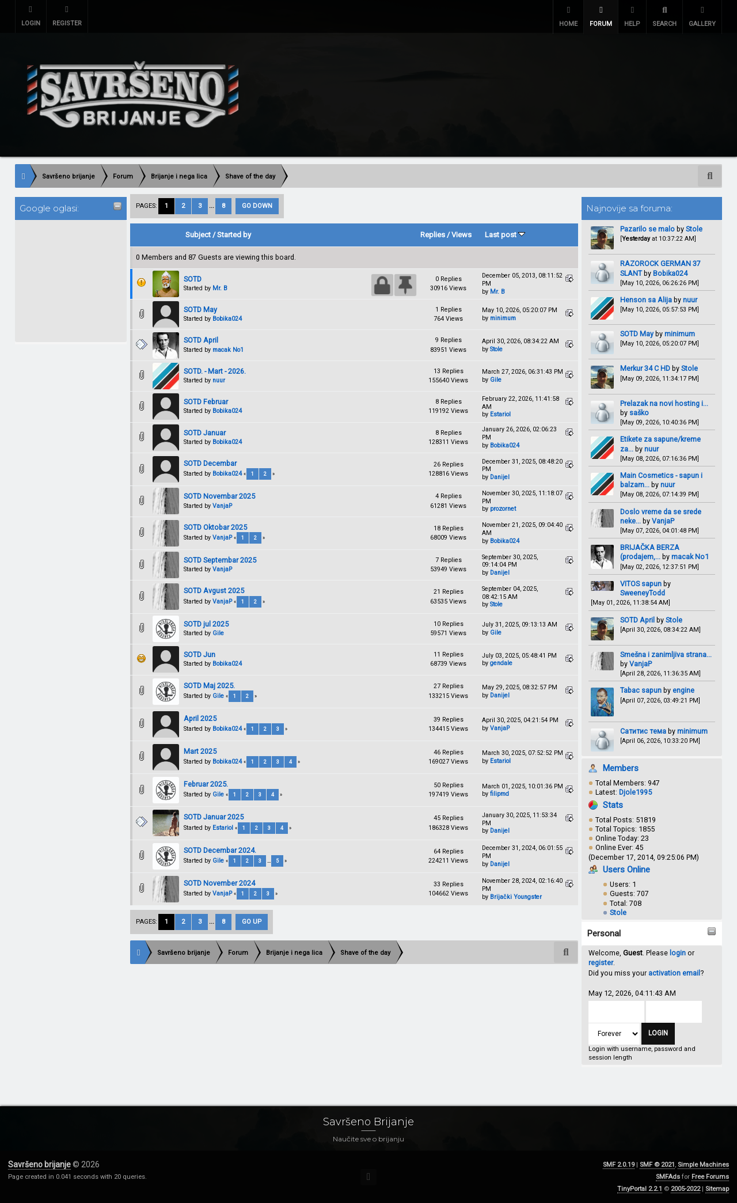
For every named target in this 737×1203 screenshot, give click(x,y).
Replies (432, 234)
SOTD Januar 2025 (214, 817)
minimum (679, 333)
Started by (234, 234)
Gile (496, 380)
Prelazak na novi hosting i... (664, 403)
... (212, 206)
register (600, 962)
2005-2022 (685, 1189)
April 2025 (200, 718)
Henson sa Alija (646, 299)
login (678, 952)
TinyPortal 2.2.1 (639, 1189)
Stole (694, 229)
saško (639, 412)
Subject (198, 234)
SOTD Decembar (210, 463)
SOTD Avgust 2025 (214, 590)
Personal (604, 933)
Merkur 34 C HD (646, 368)
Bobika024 (670, 272)
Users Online (626, 869)
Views (461, 234)
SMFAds (668, 1177)
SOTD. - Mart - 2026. (215, 371)
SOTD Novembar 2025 (219, 496)
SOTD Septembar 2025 (220, 560)
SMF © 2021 (657, 1164)
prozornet (503, 509)
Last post (505, 234)
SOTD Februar (206, 401)
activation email (674, 973)
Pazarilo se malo (647, 229)
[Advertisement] (65, 279)
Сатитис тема (643, 730)
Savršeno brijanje (39, 1164)
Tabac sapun (641, 690)
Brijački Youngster (516, 897)
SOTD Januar (205, 432)
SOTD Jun (199, 654)
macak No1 (690, 556)
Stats (613, 804)
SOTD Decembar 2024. (220, 849)
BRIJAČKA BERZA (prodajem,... (649, 552)
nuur (690, 299)
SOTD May (637, 333)
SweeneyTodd (642, 593)
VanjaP (663, 521)
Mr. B (219, 288)
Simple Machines (703, 1164)
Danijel (500, 477)
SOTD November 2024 (219, 883)
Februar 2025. (206, 784)
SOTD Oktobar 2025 (215, 527)
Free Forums (710, 1177)
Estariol (500, 414)
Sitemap (717, 1189)
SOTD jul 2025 (206, 623)
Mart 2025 (200, 751)
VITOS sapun (641, 583)
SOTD (193, 278)
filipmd (499, 794)
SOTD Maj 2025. (209, 685)
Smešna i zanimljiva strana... (666, 654)
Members (621, 768)
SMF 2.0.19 (619, 1164)
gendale (501, 663)
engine (683, 690)
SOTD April (637, 619)
